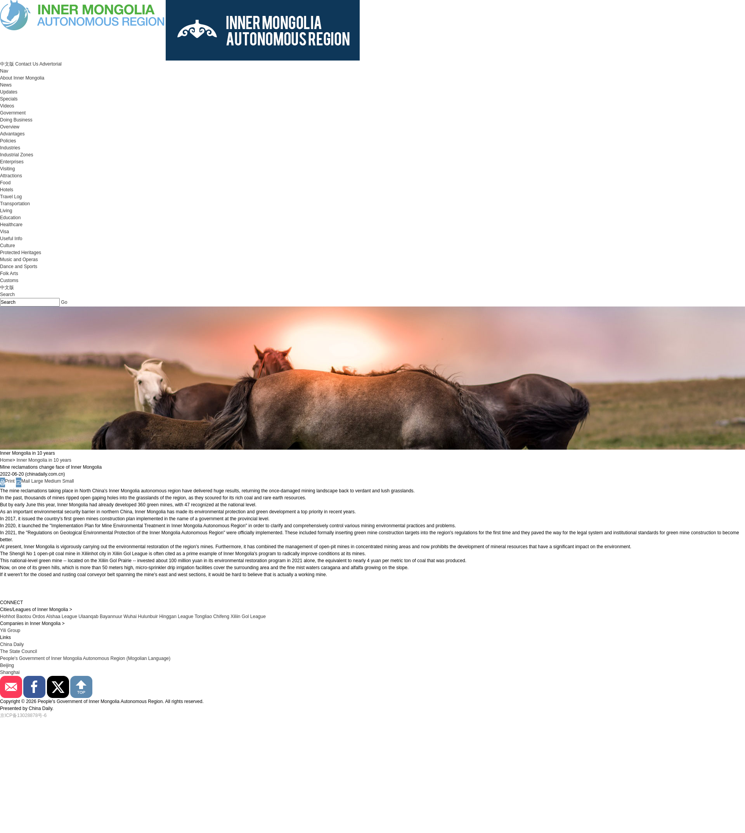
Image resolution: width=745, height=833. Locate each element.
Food (5, 182)
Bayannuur (111, 616)
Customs (9, 280)
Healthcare (11, 224)
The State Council (18, 651)
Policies (8, 141)
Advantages (12, 134)
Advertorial (50, 64)
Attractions (11, 175)
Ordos (38, 616)
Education (10, 217)
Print (7, 481)
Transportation (15, 203)
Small (68, 481)
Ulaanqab (89, 616)
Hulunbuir (148, 616)
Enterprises (12, 162)
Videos (7, 106)
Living (6, 210)
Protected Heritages (20, 252)
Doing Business (16, 120)
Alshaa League (61, 616)
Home (6, 460)
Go (64, 302)
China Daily (12, 644)
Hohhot (7, 616)
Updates (8, 92)
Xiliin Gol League (248, 616)
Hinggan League (176, 616)
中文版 (7, 64)
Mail (23, 481)
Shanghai (10, 672)
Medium (52, 481)
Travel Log (11, 196)
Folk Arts (9, 273)
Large (37, 481)
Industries (10, 148)
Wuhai (130, 616)
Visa (4, 231)
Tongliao (203, 616)
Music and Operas (19, 259)
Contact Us (26, 64)
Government (13, 113)
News (6, 85)
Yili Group (10, 630)
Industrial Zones (16, 155)
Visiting (7, 168)
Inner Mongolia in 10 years (43, 460)
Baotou (23, 616)
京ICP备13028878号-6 (23, 715)
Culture (7, 245)
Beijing (7, 665)
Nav (4, 71)
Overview (9, 127)
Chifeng (221, 616)
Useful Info (11, 238)
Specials (8, 99)
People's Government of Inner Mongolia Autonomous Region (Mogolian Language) (85, 658)
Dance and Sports (18, 266)
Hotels (6, 189)
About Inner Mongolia (22, 78)
